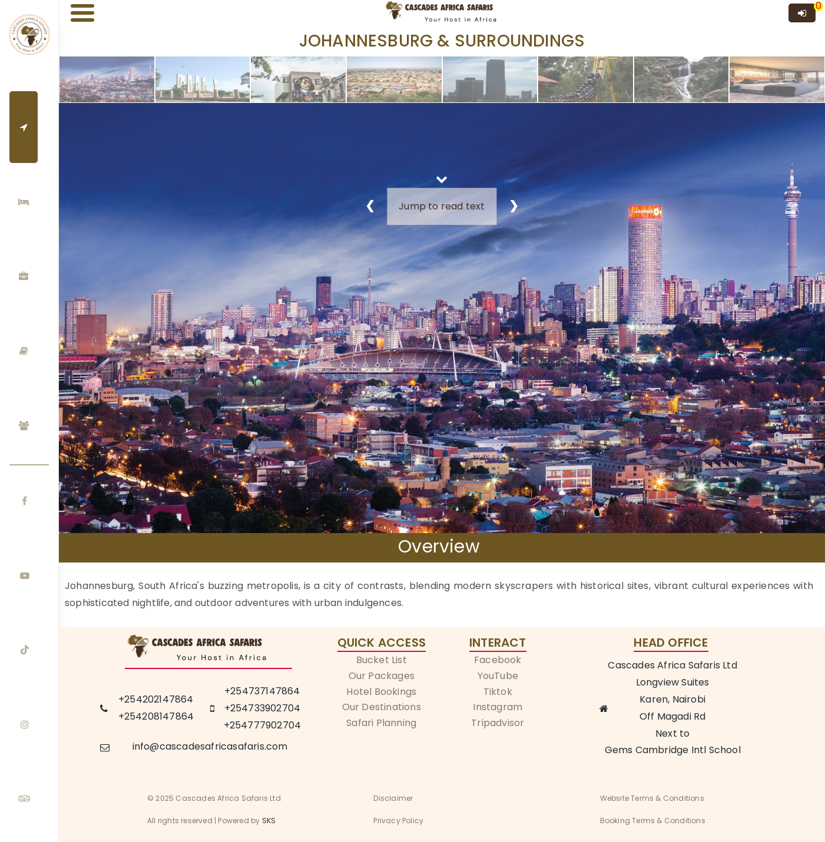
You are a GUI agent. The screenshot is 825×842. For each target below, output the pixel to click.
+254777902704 (262, 725)
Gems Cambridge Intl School (673, 750)
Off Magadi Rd (673, 716)
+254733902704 (262, 708)
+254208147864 (156, 716)
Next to (672, 733)
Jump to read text (442, 206)
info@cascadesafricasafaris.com (210, 746)
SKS (269, 821)
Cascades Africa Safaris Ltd (672, 665)
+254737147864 (262, 691)
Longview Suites (673, 682)
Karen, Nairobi (672, 699)
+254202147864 (156, 699)
